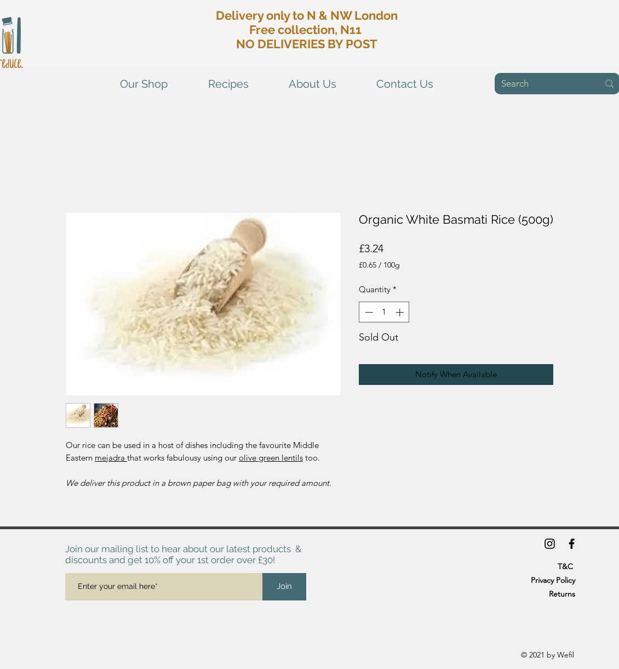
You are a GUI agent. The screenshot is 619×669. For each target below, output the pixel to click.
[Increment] (400, 312)
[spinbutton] (384, 312)
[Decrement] (367, 312)
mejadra (111, 457)
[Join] (284, 586)
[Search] (541, 84)
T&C (565, 566)
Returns (562, 594)
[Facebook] (571, 544)
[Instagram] (550, 544)
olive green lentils (271, 457)
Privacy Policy (553, 580)
